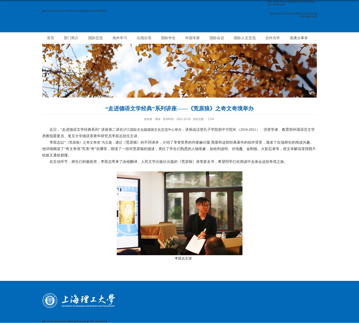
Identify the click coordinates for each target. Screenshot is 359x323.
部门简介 (71, 38)
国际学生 (168, 38)
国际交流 (95, 38)
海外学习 (119, 38)
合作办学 (272, 38)
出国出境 (144, 38)
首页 (50, 38)
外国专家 (192, 38)
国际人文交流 (245, 38)
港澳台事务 (299, 38)
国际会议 (216, 38)
